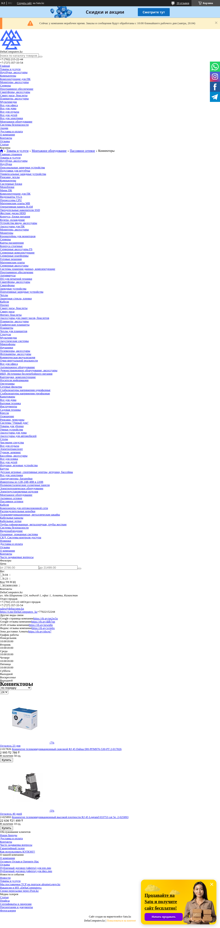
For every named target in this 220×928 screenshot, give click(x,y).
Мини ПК (6, 190)
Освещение (7, 416)
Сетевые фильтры (11, 386)
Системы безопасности (14, 124)
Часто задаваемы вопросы (16, 844)
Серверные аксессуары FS (16, 249)
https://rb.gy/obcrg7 (39, 631)
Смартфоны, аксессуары (15, 92)
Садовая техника (10, 409)
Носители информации (14, 380)
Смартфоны (7, 285)
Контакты (6, 138)
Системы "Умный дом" (14, 422)
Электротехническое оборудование (21, 488)
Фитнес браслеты (11, 314)
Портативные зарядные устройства (21, 291)
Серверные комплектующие (17, 252)
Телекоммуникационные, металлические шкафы (30, 514)
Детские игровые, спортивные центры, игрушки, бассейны (36, 472)
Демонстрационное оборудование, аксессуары (28, 370)
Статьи (4, 144)
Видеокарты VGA (11, 196)
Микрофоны (7, 344)
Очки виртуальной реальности (19, 360)
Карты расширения (12, 242)
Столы (4, 439)
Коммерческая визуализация (17, 357)
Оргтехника (7, 383)
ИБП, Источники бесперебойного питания (26, 373)
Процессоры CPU (11, 200)
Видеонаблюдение (11, 531)
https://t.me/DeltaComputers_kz (18, 611)
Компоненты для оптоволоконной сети (24, 508)
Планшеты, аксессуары (14, 98)
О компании (7, 134)
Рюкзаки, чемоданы (12, 419)
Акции (4, 128)
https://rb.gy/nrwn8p (41, 625)
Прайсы (5, 900)
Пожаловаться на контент (121, 920)
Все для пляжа (9, 458)
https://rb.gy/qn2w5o (45, 618)
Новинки (5, 540)
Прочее (4, 305)
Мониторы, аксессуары (14, 82)
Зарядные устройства (13, 288)
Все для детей (8, 115)
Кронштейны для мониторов (17, 236)
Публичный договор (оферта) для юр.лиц (25, 868)
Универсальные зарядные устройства (23, 174)
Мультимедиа (8, 101)
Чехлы (4, 295)
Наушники (6, 347)
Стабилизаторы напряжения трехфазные (25, 393)
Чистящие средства (12, 442)
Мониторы (6, 232)
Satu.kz (127, 916)
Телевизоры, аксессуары (15, 350)
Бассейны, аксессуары (13, 455)
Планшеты (6, 327)
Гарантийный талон (12, 848)
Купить (6, 760)
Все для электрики (11, 118)
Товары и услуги (10, 69)
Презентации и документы (16, 907)
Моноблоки (7, 187)
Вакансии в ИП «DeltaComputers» (21, 887)
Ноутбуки (6, 164)
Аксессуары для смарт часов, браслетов (24, 318)
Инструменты (8, 406)
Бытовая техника (10, 403)
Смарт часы (7, 311)
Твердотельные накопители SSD (20, 210)
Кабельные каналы (11, 517)
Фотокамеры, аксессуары (15, 354)
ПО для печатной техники (16, 278)
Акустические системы (14, 341)
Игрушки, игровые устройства (19, 465)
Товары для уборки (12, 426)
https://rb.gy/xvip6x (43, 628)
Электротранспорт (11, 449)
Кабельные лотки (10, 521)
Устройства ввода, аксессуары (18, 223)
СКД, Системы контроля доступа (20, 537)
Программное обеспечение (16, 88)
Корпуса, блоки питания (15, 216)
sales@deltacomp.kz (12, 608)
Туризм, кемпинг (10, 452)
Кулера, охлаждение (12, 219)
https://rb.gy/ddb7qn (43, 621)
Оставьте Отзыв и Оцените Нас (19, 861)
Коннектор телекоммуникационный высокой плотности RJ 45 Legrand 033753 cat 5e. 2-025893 (70, 817)
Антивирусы (7, 275)
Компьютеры (8, 75)
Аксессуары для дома (13, 432)
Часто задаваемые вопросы (16, 557)
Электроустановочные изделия (19, 491)
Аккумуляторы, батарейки (16, 478)
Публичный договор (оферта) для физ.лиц (26, 871)
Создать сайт (24, 3)
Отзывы (5, 141)
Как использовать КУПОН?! (17, 851)
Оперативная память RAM (16, 206)
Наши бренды (8, 835)
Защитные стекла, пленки (16, 298)
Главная (5, 65)
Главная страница (11, 154)
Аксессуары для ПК (12, 226)
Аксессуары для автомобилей (18, 436)
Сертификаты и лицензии (16, 904)
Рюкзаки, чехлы (10, 177)
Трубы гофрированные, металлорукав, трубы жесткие (33, 524)
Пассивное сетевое (82, 151)
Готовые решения (11, 259)
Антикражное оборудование (17, 367)
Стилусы (5, 334)
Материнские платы (12, 262)
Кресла (4, 413)
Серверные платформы (14, 255)
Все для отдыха (9, 111)
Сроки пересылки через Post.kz (19, 890)
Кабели (4, 301)
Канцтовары (7, 396)
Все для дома (8, 108)
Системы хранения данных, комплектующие (27, 269)
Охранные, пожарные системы (19, 534)
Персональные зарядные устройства (22, 167)
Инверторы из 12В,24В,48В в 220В (21, 481)
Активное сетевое (11, 498)
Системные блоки (11, 183)
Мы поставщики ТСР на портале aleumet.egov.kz (30, 884)
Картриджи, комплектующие (18, 377)
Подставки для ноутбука (15, 170)
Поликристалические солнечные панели (25, 485)
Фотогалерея (8, 910)
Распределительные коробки (17, 511)
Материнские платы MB (15, 203)
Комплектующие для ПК (15, 79)
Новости (5, 877)
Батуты (4, 468)
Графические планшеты (14, 324)
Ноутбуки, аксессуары (13, 72)
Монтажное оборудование (16, 121)
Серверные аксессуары (14, 265)
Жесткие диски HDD (13, 213)
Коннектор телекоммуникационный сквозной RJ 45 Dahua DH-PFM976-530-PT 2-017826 (66, 749)
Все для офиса (9, 105)
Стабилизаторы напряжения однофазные (25, 390)
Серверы (5, 85)
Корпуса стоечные (11, 246)
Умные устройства (11, 429)
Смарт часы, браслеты (13, 95)
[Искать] (40, 56)
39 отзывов (183, 3)
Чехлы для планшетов (13, 331)
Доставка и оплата (11, 131)
